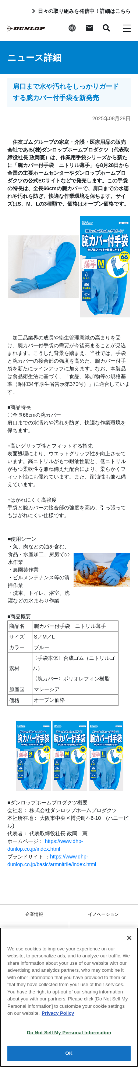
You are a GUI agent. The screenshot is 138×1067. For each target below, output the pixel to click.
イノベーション (103, 914)
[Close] (129, 938)
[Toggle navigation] (127, 28)
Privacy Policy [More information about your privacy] (58, 1013)
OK (69, 1053)
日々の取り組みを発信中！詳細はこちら (84, 11)
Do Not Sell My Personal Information (69, 1033)
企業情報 (34, 914)
